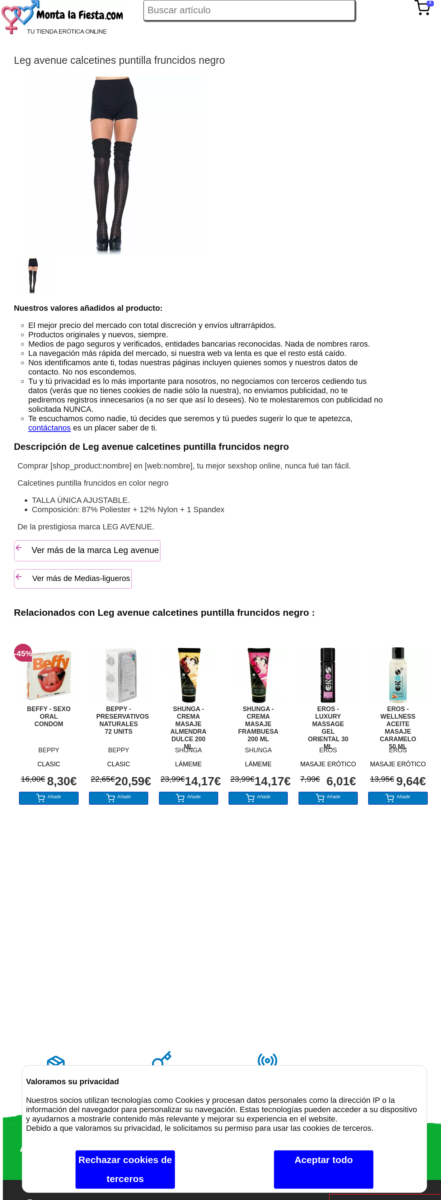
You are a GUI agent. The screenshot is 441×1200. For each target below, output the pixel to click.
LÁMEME (188, 764)
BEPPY (49, 750)
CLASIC (48, 764)
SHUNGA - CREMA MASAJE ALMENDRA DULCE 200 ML (188, 724)
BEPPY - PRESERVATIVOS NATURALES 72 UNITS (118, 720)
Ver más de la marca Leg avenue (86, 549)
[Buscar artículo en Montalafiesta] (249, 10)
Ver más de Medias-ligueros (72, 577)
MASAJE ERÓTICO (328, 764)
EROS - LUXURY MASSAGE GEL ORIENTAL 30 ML (328, 724)
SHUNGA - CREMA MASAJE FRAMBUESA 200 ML (258, 724)
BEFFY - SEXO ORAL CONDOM (49, 716)
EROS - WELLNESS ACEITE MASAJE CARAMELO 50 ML (398, 724)
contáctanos (49, 427)
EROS (328, 750)
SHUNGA (188, 750)
